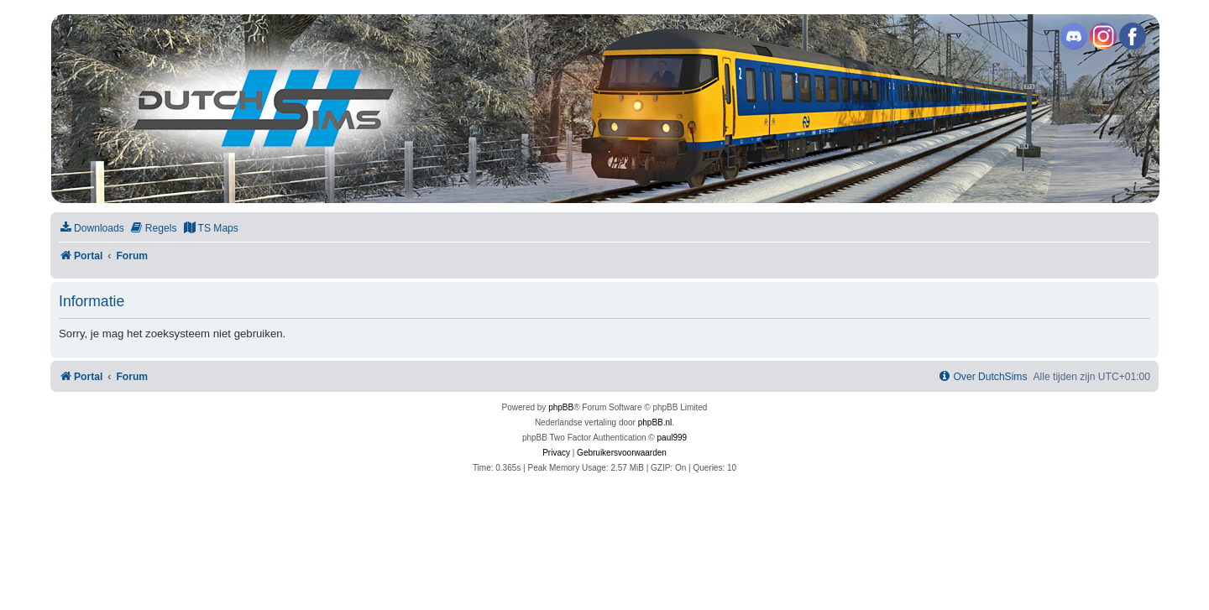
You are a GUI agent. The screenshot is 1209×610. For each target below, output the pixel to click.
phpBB (560, 407)
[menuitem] (91, 228)
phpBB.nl (655, 422)
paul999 (672, 437)
